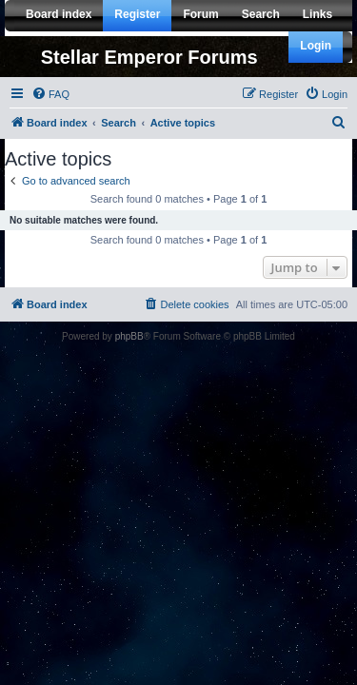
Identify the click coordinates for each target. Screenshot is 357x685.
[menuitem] (50, 94)
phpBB (129, 336)
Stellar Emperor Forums (149, 57)
